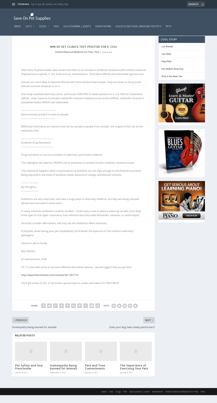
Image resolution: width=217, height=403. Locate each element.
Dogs (42, 28)
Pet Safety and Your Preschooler (29, 374)
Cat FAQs (166, 61)
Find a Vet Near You (172, 84)
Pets (168, 28)
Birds (17, 28)
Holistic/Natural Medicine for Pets (138, 28)
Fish (56, 28)
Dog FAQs (166, 69)
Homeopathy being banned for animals (63, 374)
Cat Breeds (167, 54)
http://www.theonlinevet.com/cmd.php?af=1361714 (49, 283)
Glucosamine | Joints (77, 28)
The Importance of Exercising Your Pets (134, 374)
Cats (28, 28)
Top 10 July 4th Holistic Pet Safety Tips (49, 4)
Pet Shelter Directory (173, 76)
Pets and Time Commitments (95, 374)
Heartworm (103, 28)
